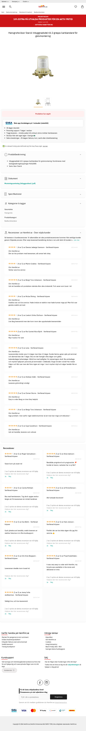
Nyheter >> (5, 1)
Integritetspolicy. (61, 702)
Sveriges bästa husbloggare (55, 649)
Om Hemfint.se (51, 640)
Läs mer (77, 240)
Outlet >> (26, 1)
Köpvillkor (49, 637)
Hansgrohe (8, 213)
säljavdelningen (73, 665)
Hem (2, 12)
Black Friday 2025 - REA (54, 647)
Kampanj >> (15, 1)
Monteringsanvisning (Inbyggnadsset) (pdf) (20, 183)
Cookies (48, 642)
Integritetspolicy (51, 644)
